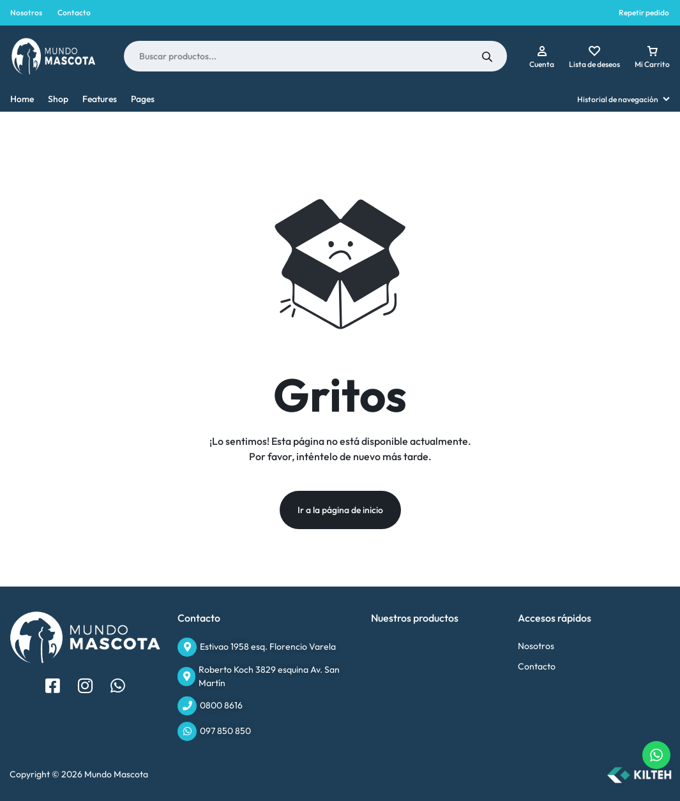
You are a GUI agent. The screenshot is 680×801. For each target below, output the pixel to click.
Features (99, 99)
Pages (143, 99)
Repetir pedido (644, 12)
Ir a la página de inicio (340, 510)
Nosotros (26, 12)
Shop (58, 99)
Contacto (74, 12)
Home (22, 99)
